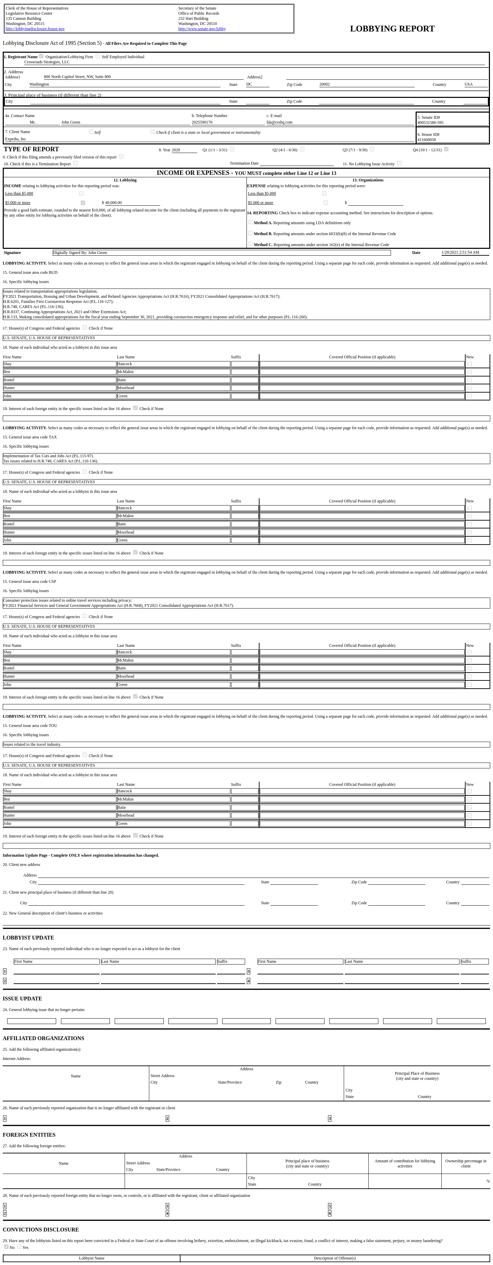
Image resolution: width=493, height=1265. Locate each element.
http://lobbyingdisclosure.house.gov (35, 28)
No (10, 1247)
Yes (22, 1247)
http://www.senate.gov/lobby (202, 28)
